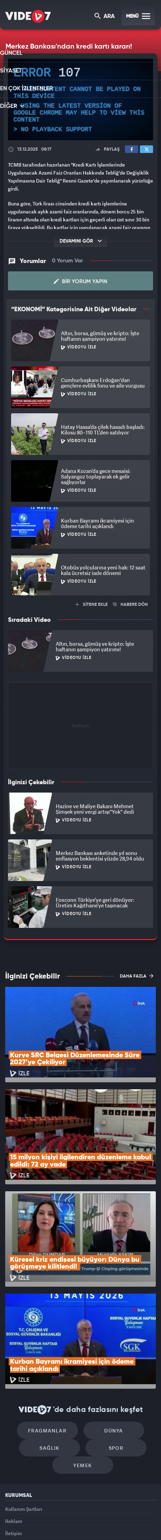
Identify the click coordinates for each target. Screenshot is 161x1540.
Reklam (13, 1438)
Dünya (110, 1336)
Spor (112, 1357)
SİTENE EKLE (91, 604)
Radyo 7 (46, 1514)
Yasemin (83, 1528)
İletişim (13, 1453)
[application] (80, 100)
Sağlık (53, 1357)
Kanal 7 (21, 1514)
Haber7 (128, 1514)
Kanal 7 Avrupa (71, 1514)
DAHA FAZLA (136, 975)
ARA (105, 16)
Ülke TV (94, 1514)
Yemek (83, 1378)
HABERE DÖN (130, 604)
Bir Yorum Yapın (80, 280)
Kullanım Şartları (23, 1422)
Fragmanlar (51, 1336)
